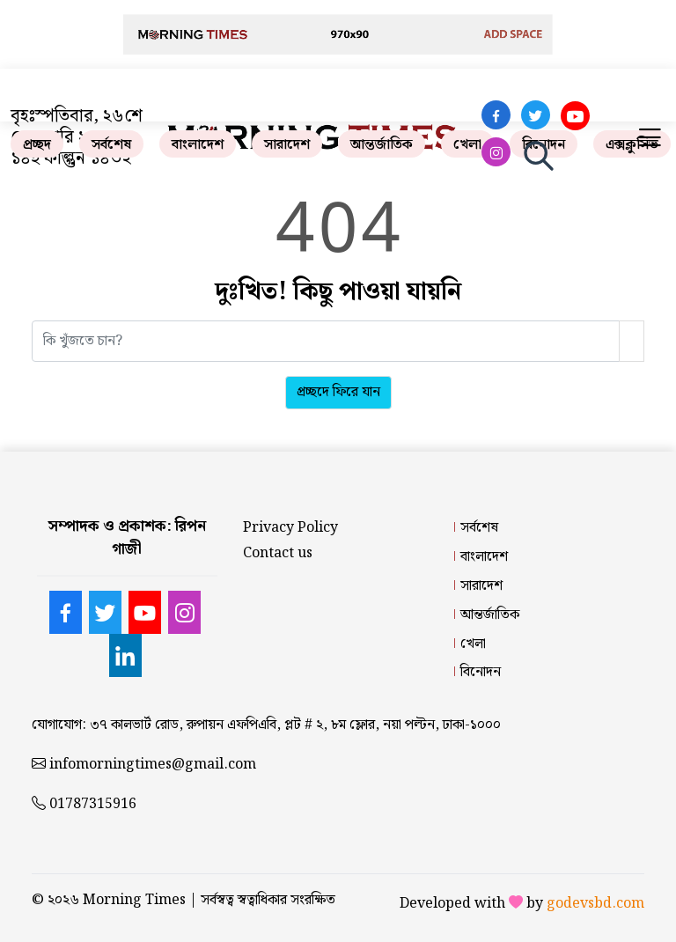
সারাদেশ (287, 145)
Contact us (277, 553)
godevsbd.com (595, 904)
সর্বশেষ (111, 145)
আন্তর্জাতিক (381, 145)
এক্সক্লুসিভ (632, 145)
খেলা (467, 145)
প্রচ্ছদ (37, 145)
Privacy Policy (290, 528)
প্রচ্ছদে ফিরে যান (338, 392)
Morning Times (134, 900)
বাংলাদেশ (198, 145)
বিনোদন (480, 672)
